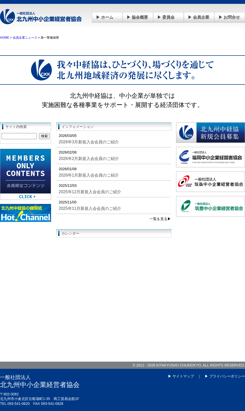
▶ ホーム (104, 17)
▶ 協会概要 (137, 17)
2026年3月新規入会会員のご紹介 (89, 142)
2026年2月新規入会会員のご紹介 (89, 158)
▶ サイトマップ (181, 376)
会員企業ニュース (25, 37)
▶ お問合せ (229, 17)
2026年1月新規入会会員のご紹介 (89, 175)
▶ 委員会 (166, 17)
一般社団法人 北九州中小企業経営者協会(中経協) (41, 16)
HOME (4, 37)
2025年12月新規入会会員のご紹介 (90, 192)
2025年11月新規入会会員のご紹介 (90, 208)
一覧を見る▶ (160, 219)
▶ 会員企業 (198, 17)
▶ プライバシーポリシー (225, 376)
